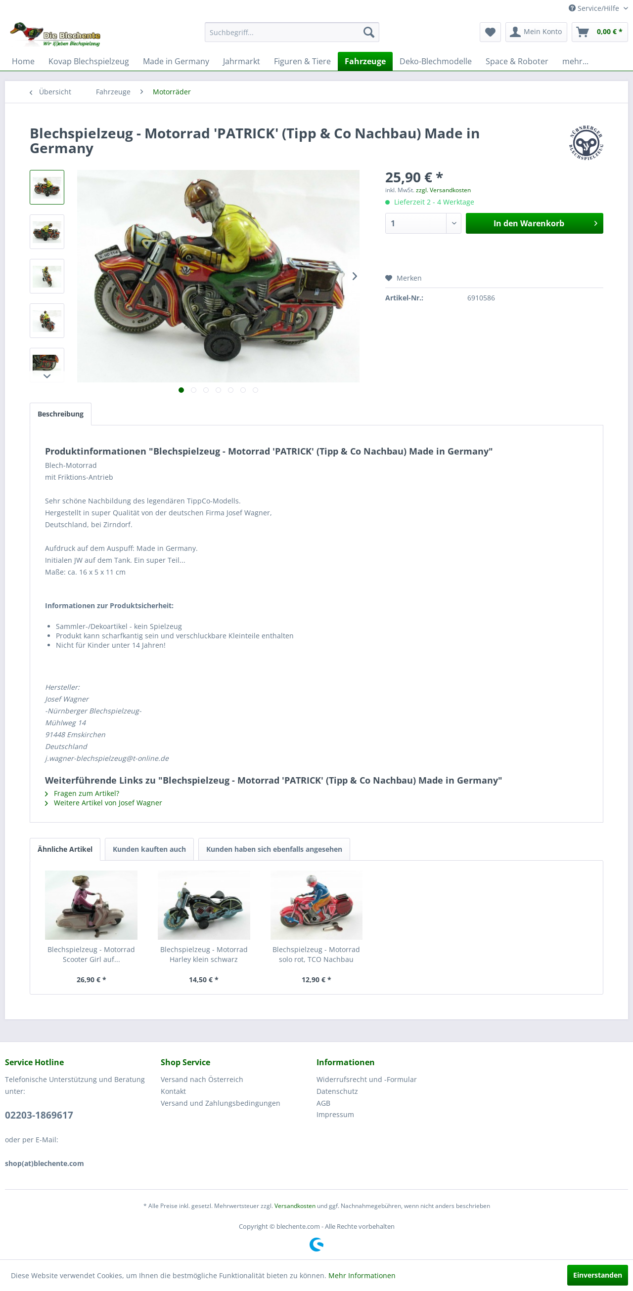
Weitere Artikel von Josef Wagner (103, 802)
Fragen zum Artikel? (82, 793)
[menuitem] (292, 32)
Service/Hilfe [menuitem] (595, 8)
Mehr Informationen (362, 1275)
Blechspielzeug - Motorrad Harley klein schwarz (204, 954)
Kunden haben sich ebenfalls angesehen (274, 849)
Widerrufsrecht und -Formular (366, 1079)
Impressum (335, 1114)
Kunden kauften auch (149, 849)
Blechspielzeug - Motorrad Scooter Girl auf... (91, 954)
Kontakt (173, 1091)
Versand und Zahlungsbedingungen (220, 1103)
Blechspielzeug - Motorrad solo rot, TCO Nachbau (316, 954)
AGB (323, 1103)
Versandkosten (295, 1206)
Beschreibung (61, 413)
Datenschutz (337, 1091)
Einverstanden (597, 1275)
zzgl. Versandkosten (443, 190)
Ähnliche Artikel (65, 849)
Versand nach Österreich (202, 1079)
